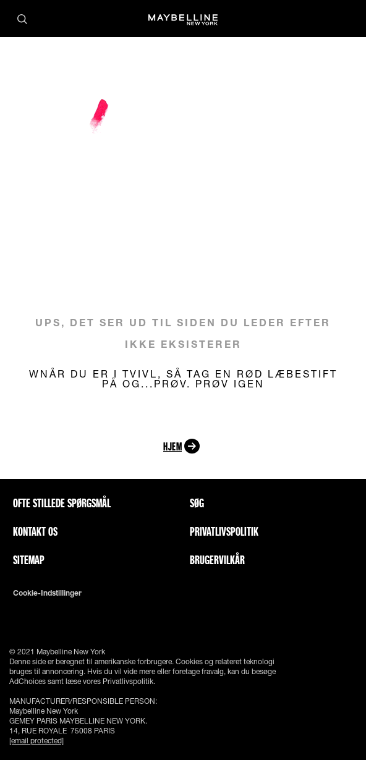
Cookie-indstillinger (47, 593)
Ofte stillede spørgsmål (62, 503)
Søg (197, 503)
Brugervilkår (217, 559)
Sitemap (29, 559)
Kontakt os (35, 531)
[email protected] (36, 740)
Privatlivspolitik (224, 531)
